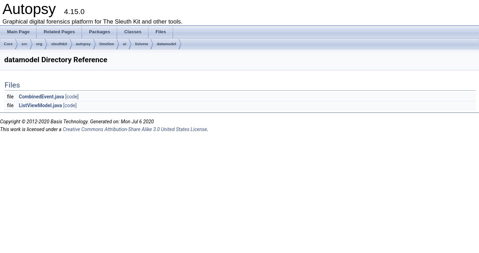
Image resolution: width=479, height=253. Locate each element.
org (39, 44)
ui (124, 44)
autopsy (83, 44)
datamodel (166, 44)
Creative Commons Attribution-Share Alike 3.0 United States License (135, 129)
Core (8, 44)
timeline (107, 44)
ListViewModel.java (40, 105)
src (24, 44)
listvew (141, 44)
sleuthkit (59, 44)
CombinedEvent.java (41, 96)
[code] (72, 96)
